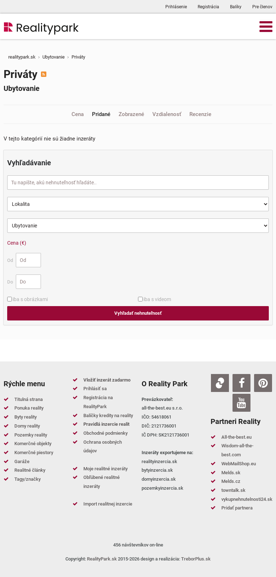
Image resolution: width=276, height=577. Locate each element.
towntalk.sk (233, 490)
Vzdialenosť (167, 114)
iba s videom (157, 299)
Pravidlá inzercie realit (106, 424)
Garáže (21, 461)
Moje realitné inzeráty (105, 468)
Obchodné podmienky (105, 433)
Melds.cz (230, 481)
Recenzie (200, 114)
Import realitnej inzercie (107, 504)
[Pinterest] (263, 383)
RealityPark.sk (102, 559)
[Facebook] (241, 383)
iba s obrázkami (30, 299)
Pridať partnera (237, 508)
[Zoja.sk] (220, 383)
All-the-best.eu (236, 437)
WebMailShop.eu (238, 463)
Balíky (236, 6)
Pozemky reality (30, 435)
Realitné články (29, 470)
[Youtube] (241, 403)
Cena (78, 114)
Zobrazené (132, 114)
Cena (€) (16, 243)
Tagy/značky (27, 479)
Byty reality (25, 417)
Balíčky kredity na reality (108, 415)
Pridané (102, 114)
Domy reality (27, 426)
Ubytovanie (22, 88)
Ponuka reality (28, 408)
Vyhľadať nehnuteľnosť (138, 313)
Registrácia (208, 6)
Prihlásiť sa (95, 388)
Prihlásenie (176, 6)
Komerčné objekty (32, 443)
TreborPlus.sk (196, 559)
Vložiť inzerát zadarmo (106, 380)
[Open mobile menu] (265, 26)
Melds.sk (230, 472)
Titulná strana (28, 399)
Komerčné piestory (33, 452)
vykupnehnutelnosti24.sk (246, 499)
